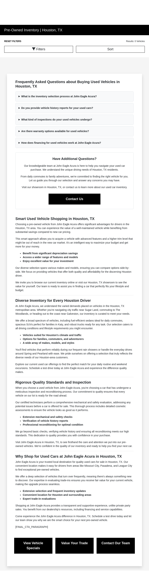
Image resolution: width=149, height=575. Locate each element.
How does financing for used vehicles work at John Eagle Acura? (61, 142)
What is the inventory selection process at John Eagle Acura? (59, 96)
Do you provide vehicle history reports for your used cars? (57, 107)
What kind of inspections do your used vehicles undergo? (56, 119)
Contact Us (74, 199)
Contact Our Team (116, 543)
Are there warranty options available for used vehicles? (55, 131)
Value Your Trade (74, 543)
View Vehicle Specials (33, 545)
